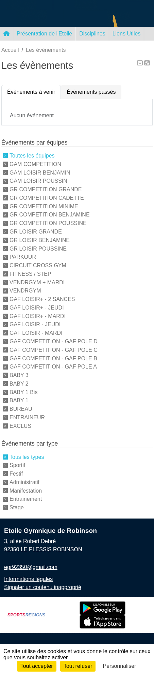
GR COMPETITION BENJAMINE (50, 214)
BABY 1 (19, 400)
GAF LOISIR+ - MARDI (38, 316)
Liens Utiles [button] (127, 33)
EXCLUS (20, 426)
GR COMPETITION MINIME (44, 206)
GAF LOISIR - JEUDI (35, 324)
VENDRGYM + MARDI (37, 282)
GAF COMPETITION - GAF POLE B (53, 358)
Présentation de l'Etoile (44, 33)
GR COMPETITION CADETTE (47, 198)
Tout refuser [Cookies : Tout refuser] (78, 666)
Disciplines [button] (92, 33)
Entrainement (26, 499)
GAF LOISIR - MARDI (36, 333)
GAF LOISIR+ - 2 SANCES (42, 299)
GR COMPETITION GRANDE (46, 189)
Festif (16, 474)
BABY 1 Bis (23, 392)
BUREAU (21, 409)
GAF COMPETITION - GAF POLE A (53, 367)
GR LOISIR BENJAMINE (40, 240)
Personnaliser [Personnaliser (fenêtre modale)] (119, 666)
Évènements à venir (31, 92)
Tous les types (27, 457)
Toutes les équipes (32, 156)
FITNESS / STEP (30, 274)
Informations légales (28, 579)
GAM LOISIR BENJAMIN (40, 172)
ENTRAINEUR (27, 417)
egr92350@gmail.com (30, 567)
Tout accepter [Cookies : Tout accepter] (36, 666)
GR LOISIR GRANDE (36, 232)
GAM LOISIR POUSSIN (38, 181)
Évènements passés (91, 92)
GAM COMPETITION (35, 164)
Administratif (24, 482)
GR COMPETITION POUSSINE (48, 223)
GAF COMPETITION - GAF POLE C (54, 350)
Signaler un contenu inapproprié (42, 587)
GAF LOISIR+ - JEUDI (37, 308)
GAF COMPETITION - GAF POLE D (54, 341)
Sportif (17, 465)
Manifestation (26, 490)
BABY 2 (19, 384)
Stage (17, 507)
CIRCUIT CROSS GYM (38, 265)
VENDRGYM (25, 291)
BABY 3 (19, 375)
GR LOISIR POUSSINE (38, 248)
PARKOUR (23, 257)
